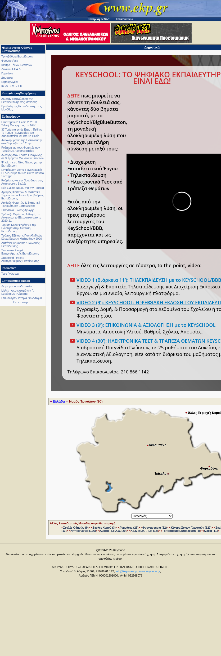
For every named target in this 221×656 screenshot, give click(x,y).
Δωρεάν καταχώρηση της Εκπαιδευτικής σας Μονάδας (19, 100)
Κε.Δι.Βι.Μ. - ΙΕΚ (11, 86)
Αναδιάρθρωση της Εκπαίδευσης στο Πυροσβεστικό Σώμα (21, 142)
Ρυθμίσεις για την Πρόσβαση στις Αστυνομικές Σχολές (22, 182)
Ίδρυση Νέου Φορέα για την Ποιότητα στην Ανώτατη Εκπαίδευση (18, 228)
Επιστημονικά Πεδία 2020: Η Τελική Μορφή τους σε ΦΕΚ (19, 124)
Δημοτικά (7, 77)
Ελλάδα (59, 401)
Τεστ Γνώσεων (10, 273)
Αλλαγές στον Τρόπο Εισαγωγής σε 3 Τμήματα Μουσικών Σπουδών (22, 156)
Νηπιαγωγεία (9, 81)
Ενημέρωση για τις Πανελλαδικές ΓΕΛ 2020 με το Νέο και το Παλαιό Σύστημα (22, 173)
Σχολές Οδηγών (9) (76, 527)
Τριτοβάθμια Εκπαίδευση (17, 56)
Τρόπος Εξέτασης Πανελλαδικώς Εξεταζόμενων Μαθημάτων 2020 (21, 237)
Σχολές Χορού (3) (104, 527)
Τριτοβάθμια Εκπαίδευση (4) (181, 530)
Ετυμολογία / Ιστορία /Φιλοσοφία (21, 298)
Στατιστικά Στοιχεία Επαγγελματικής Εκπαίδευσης (20, 252)
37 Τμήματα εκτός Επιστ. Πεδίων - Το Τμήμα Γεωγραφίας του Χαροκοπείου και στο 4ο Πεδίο (22, 132)
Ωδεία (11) (211, 530)
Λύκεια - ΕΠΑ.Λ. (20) (113, 530)
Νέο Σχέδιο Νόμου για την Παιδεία (22, 187)
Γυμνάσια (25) (129, 527)
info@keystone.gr (126, 571)
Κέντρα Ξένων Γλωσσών (16, 64)
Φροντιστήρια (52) (154, 527)
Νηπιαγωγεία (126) (83, 530)
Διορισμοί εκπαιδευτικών (16, 286)
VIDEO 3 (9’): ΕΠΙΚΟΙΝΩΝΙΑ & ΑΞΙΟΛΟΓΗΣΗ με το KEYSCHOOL (145, 325)
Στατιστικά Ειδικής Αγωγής (17, 210)
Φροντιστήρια (9, 60)
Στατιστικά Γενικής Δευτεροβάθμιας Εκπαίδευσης (20, 259)
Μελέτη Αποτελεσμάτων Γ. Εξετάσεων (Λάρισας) (17, 292)
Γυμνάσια (7, 73)
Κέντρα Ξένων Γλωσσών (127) (191, 527)
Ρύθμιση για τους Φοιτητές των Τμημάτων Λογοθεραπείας (20, 149)
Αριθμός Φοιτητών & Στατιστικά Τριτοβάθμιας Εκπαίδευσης (20, 204)
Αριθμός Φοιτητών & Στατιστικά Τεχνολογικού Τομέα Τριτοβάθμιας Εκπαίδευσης (22, 195)
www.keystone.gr (149, 571)
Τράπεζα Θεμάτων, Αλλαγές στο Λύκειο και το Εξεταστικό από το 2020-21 (21, 217)
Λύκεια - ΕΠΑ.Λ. (11, 69)
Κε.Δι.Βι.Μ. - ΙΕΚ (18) (144, 530)
